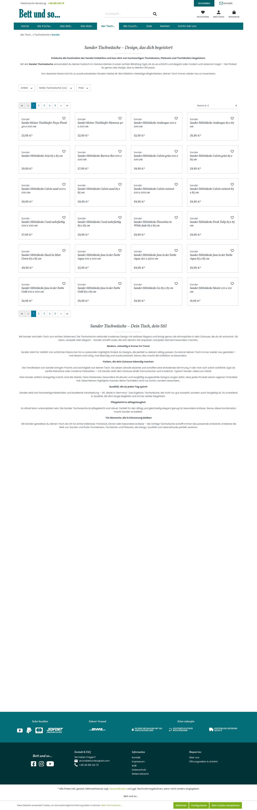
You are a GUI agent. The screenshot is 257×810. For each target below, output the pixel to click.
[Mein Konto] (218, 14)
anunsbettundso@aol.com (94, 760)
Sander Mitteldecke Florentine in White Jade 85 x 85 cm (153, 404)
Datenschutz (139, 769)
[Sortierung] (217, 105)
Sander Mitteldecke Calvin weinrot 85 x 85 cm (212, 326)
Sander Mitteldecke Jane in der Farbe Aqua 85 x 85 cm (211, 483)
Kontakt (225, 2)
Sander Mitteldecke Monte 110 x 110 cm (211, 561)
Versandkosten (118, 788)
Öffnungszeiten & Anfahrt (203, 761)
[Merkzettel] (203, 14)
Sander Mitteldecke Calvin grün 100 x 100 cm (156, 247)
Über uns (194, 757)
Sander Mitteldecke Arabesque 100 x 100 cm (155, 168)
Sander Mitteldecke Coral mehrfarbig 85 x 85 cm (99, 404)
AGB (134, 765)
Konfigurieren (199, 805)
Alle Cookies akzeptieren (226, 805)
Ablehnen (181, 805)
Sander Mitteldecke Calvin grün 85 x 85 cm (211, 247)
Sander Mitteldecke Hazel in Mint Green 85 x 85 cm (41, 483)
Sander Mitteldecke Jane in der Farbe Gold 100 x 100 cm (42, 561)
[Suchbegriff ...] (127, 14)
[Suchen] (155, 14)
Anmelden (204, 3)
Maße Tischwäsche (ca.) (55, 88)
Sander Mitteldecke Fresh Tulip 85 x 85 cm (212, 404)
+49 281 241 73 (56, 3)
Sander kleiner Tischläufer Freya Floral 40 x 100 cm (44, 168)
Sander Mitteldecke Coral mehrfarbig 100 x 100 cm (43, 404)
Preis (84, 88)
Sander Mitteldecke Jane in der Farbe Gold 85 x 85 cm (99, 561)
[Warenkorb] (234, 14)
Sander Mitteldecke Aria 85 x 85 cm (42, 245)
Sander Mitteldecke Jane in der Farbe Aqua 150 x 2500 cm (155, 483)
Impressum (138, 761)
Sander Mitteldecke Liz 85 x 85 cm (153, 560)
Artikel (27, 88)
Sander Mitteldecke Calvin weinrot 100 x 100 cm (154, 326)
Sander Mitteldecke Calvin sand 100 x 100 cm (43, 326)
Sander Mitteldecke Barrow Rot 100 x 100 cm (100, 247)
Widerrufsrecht (140, 773)
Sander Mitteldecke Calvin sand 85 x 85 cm (99, 326)
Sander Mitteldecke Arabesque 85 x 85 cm (212, 168)
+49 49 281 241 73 (89, 765)
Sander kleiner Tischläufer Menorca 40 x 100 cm (100, 168)
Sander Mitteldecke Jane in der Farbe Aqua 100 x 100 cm (99, 483)
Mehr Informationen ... (111, 805)
